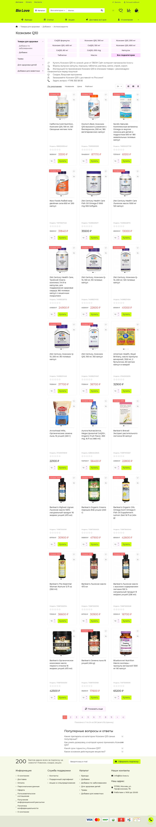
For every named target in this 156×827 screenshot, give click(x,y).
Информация (23, 770)
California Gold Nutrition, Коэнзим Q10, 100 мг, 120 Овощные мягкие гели (61, 127)
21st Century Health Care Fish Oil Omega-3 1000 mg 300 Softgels (93, 203)
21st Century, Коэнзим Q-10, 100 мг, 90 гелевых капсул (94, 280)
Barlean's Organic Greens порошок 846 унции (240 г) (94, 510)
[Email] (91, 761)
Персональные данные (28, 786)
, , (122, 787)
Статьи (49, 20)
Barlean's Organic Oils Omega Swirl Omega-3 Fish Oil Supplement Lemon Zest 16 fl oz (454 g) (124, 512)
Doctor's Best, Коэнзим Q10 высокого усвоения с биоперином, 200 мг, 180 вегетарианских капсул (94, 128)
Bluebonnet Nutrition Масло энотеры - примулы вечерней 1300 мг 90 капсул (125, 664)
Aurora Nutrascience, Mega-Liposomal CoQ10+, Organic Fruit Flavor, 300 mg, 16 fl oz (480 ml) (93, 435)
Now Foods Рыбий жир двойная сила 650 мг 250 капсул (62, 203)
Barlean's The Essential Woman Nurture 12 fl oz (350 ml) (61, 586)
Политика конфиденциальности (28, 807)
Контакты (38, 2)
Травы (31, 59)
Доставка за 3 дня (96, 20)
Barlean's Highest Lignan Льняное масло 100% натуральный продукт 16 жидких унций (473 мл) (62, 511)
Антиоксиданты (61, 27)
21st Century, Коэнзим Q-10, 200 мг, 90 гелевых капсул (62, 356)
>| (123, 717)
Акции (69, 20)
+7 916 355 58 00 (75, 80)
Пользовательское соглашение (26, 794)
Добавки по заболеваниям (25, 47)
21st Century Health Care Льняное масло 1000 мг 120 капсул (125, 203)
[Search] (85, 10)
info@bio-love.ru (121, 776)
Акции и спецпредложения (62, 783)
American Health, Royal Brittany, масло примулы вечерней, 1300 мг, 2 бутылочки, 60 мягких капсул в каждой (125, 359)
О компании (125, 20)
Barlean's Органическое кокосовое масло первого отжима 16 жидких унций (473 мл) (61, 664)
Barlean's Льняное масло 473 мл (94, 585)
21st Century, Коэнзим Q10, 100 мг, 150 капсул (92, 355)
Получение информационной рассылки (31, 801)
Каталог (40, 10)
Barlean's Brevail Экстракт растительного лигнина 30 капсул (125, 433)
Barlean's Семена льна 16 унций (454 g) (94, 661)
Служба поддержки (59, 770)
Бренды (26, 20)
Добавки (47, 27)
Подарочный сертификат (61, 779)
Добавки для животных (31, 71)
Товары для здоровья (30, 27)
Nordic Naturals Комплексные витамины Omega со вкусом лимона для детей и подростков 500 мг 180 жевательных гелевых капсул (125, 132)
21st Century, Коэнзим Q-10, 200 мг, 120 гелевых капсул (125, 280)
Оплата (29, 2)
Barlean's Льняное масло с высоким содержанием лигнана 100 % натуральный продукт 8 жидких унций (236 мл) (125, 589)
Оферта (21, 790)
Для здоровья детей (31, 65)
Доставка (19, 2)
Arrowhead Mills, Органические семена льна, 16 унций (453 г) (61, 433)
